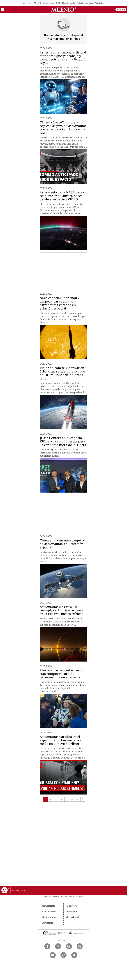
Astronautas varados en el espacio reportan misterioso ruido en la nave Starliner (61, 740)
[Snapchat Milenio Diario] (74, 955)
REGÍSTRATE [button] (121, 10)
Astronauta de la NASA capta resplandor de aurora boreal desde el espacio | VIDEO (62, 195)
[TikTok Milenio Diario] (63, 955)
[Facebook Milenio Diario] (47, 946)
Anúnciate (47, 923)
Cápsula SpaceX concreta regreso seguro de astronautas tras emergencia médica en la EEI (63, 127)
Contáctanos (49, 911)
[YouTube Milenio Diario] (53, 955)
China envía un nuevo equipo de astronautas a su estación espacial (62, 544)
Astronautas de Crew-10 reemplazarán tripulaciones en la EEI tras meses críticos (61, 610)
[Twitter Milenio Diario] (58, 946)
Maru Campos (48, 3)
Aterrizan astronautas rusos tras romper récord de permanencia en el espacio (61, 673)
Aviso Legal (73, 917)
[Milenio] (63, 9)
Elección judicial (68, 3)
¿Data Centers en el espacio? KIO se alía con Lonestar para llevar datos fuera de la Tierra (63, 441)
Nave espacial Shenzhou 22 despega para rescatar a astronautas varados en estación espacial (60, 303)
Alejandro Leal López (85, 3)
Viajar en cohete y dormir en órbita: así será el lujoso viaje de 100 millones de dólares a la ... (62, 373)
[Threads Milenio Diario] (80, 946)
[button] (2, 10)
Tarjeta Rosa (100, 3)
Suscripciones (49, 917)
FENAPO (37, 3)
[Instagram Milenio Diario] (69, 946)
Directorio (72, 906)
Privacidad (72, 911)
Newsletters (48, 906)
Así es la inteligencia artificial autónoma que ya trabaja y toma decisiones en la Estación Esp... (63, 57)
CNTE (58, 3)
